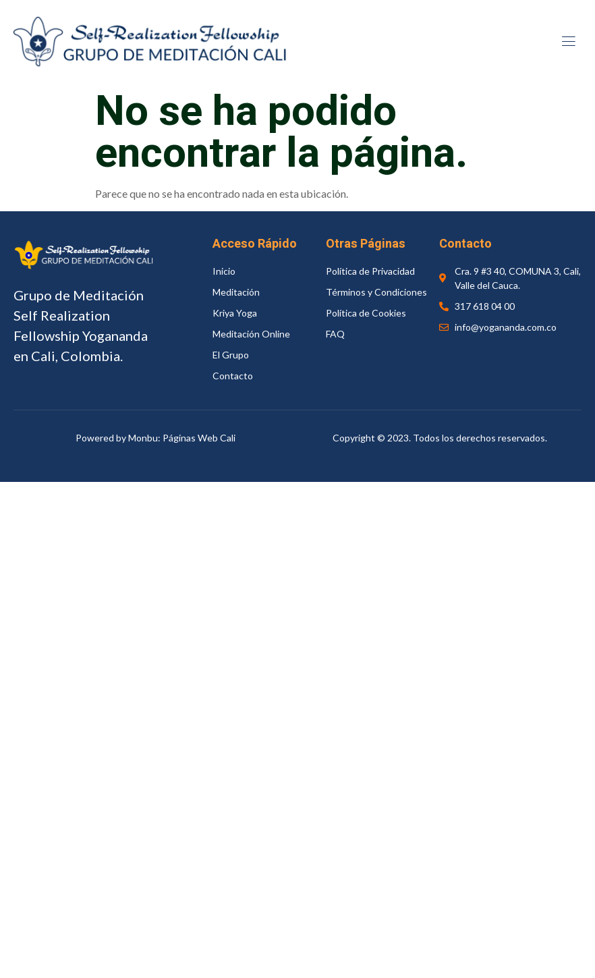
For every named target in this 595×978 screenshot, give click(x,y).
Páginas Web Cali (199, 437)
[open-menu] (567, 42)
